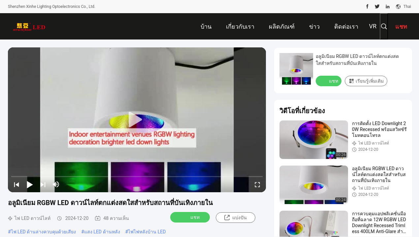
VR (372, 26)
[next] (42, 184)
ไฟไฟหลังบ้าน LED (147, 231)
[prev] (16, 184)
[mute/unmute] (56, 184)
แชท (191, 217)
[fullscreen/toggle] (257, 184)
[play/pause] (29, 184)
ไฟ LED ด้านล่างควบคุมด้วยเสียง (43, 231)
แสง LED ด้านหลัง (102, 231)
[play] (137, 120)
